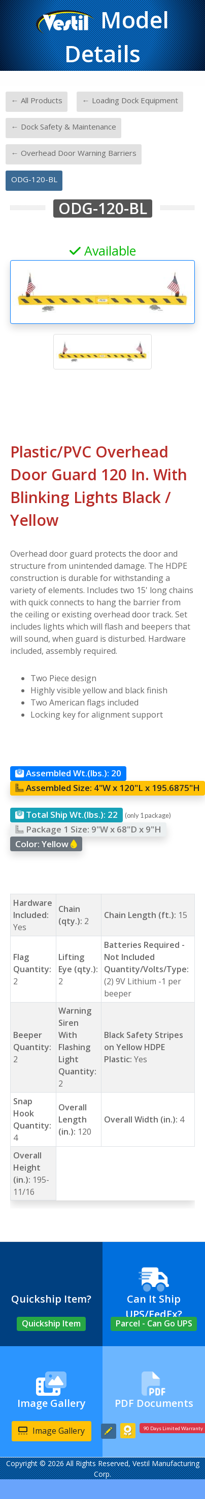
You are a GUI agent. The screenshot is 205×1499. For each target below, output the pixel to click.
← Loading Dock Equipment (130, 100)
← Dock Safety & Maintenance (63, 126)
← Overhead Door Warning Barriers (73, 153)
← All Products (36, 100)
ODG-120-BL (34, 179)
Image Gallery (51, 1430)
